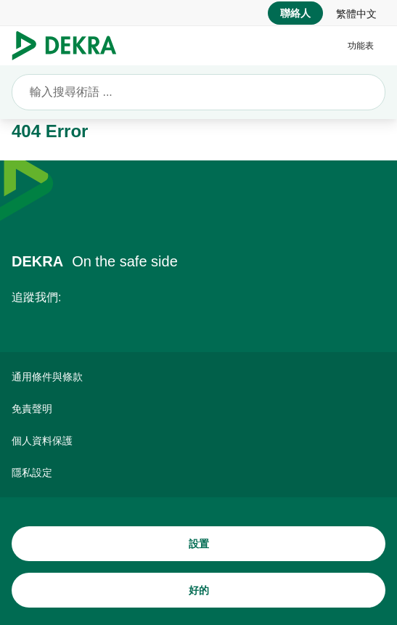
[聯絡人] (295, 13)
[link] (356, 13)
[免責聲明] (198, 408)
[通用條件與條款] (198, 376)
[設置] (198, 543)
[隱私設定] (198, 472)
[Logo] (70, 45)
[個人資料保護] (198, 440)
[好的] (198, 590)
